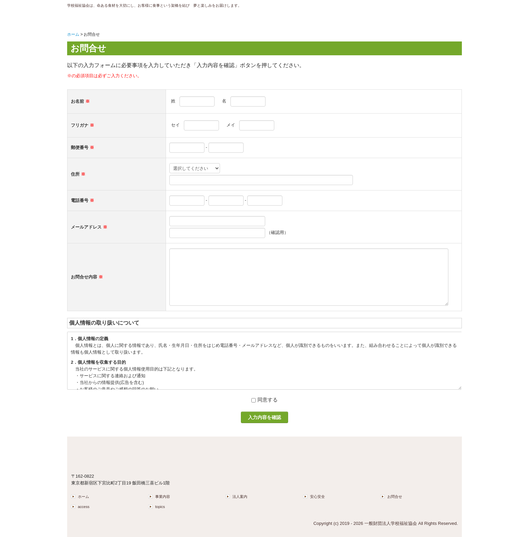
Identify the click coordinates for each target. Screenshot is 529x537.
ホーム (83, 497)
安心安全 (317, 497)
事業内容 (162, 497)
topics (160, 507)
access (83, 507)
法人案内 (239, 497)
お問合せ (394, 497)
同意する (267, 399)
